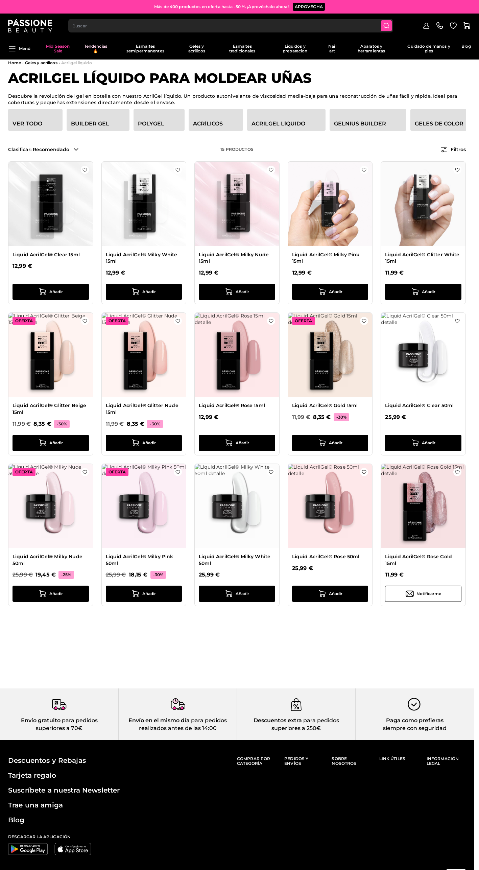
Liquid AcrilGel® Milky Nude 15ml (234, 258)
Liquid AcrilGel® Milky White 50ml (234, 560)
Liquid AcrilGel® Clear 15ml (46, 255)
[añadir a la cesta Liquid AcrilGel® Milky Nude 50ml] (51, 594)
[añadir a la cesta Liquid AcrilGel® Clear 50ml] (423, 443)
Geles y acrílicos (196, 48)
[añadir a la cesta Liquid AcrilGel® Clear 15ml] (51, 292)
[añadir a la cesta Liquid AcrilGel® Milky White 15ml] (144, 292)
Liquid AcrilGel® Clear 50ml (419, 405)
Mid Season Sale (58, 48)
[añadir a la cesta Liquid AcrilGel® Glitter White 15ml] (423, 292)
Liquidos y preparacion (295, 48)
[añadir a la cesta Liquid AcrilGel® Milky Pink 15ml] (330, 292)
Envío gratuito (41, 720)
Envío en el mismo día (159, 720)
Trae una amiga (35, 805)
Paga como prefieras (415, 720)
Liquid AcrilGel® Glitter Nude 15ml (142, 408)
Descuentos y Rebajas (47, 760)
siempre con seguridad (415, 728)
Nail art (332, 48)
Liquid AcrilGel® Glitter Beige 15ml (49, 408)
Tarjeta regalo (32, 775)
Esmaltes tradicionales (242, 48)
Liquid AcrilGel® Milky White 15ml (141, 258)
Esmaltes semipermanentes (145, 48)
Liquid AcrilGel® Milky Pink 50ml (139, 560)
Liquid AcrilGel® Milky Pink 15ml (326, 258)
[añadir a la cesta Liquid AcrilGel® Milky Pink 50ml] (144, 594)
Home (14, 62)
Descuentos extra (278, 720)
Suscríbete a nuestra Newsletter (64, 790)
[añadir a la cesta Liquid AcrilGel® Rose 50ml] (330, 594)
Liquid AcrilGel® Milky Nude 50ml (47, 560)
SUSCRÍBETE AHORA (288, 6)
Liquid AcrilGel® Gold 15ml (325, 405)
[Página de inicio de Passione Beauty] (30, 25)
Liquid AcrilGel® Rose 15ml (232, 405)
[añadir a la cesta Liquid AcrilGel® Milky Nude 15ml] (237, 292)
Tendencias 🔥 (95, 48)
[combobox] (230, 25)
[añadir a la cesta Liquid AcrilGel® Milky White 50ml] (237, 594)
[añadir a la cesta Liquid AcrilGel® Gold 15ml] (330, 443)
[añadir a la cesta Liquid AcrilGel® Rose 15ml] (237, 443)
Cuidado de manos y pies (428, 48)
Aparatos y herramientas (371, 48)
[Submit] (386, 25)
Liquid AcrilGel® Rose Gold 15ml (418, 560)
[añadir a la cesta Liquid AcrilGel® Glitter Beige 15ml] (51, 443)
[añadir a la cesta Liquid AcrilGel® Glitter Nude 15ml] (144, 443)
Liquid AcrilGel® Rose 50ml (326, 557)
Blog (466, 46)
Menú (19, 49)
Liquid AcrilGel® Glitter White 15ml (422, 258)
